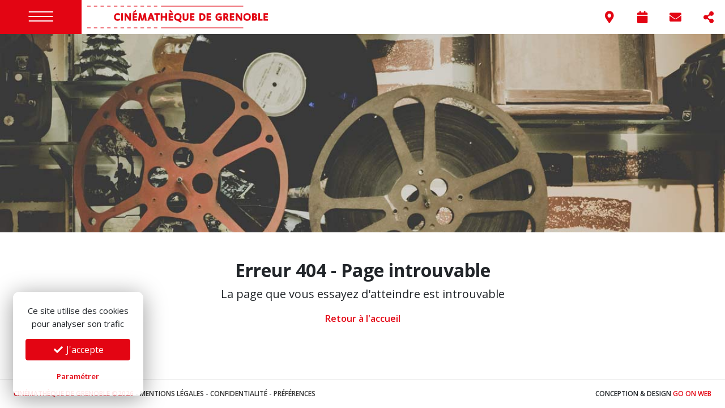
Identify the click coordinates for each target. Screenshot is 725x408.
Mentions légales (172, 393)
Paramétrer (78, 376)
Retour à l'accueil (362, 318)
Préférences (294, 393)
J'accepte (78, 349)
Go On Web (692, 393)
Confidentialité (238, 393)
